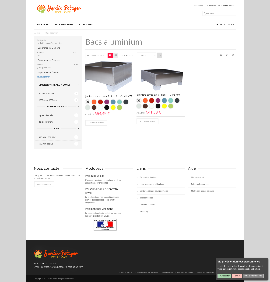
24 (227, 55)
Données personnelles (185, 273)
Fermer (237, 276)
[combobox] (220, 13)
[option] (87, 102)
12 (221, 55)
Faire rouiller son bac (200, 184)
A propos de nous (125, 273)
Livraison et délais (147, 205)
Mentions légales (167, 273)
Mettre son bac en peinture (202, 191)
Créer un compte (227, 6)
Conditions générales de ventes (147, 273)
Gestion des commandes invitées (208, 273)
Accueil (38, 33)
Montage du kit (197, 177)
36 (233, 55)
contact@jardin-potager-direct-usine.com (62, 267)
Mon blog (144, 212)
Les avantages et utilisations (152, 184)
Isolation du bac (146, 198)
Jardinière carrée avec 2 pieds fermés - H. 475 (108, 96)
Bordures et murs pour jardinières (154, 191)
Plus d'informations (253, 276)
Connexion (211, 6)
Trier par (127, 55)
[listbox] (109, 105)
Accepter (225, 276)
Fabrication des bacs (149, 177)
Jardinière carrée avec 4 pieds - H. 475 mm (158, 95)
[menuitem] (43, 24)
